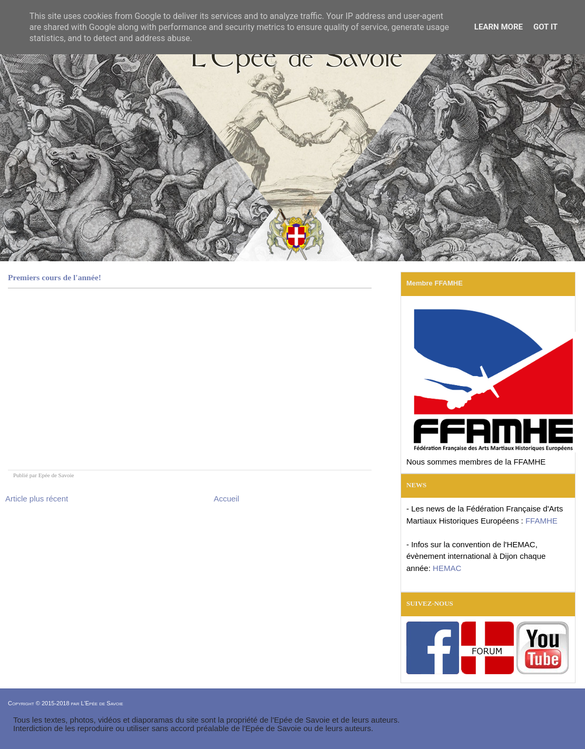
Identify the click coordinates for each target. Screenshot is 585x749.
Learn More (498, 27)
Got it (545, 27)
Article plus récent (36, 498)
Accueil (226, 498)
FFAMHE (541, 520)
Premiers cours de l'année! (54, 277)
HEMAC (447, 568)
